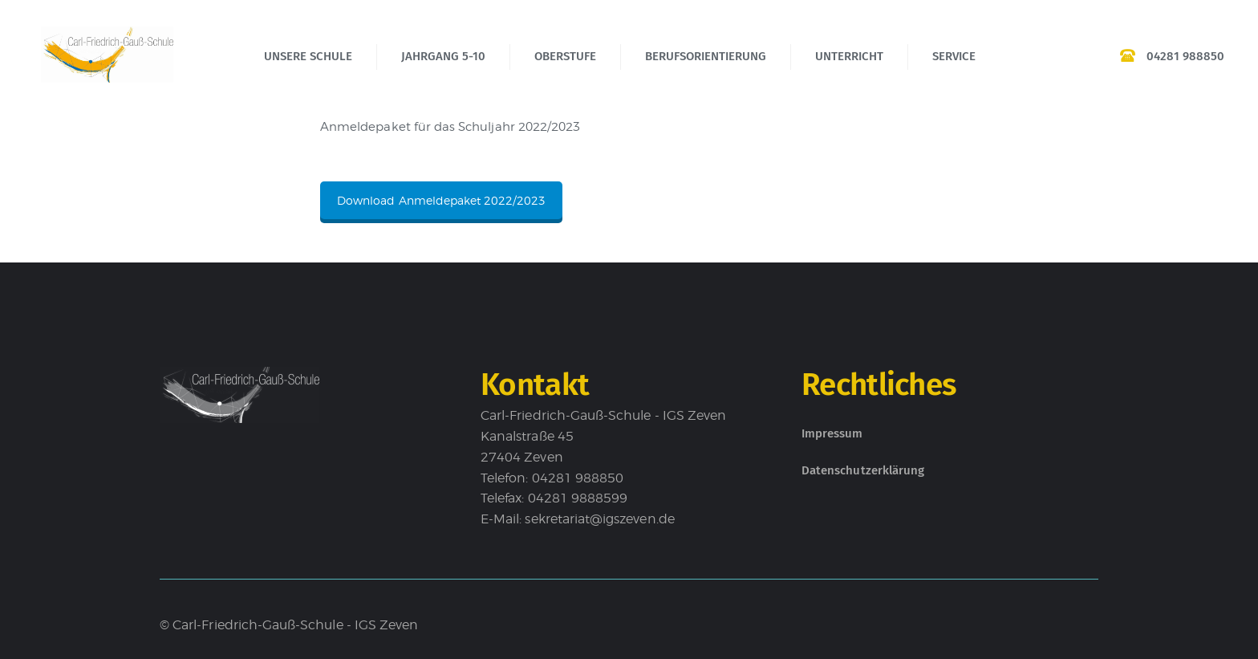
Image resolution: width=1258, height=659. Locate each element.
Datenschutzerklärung (862, 470)
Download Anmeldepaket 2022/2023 (441, 200)
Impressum (832, 433)
